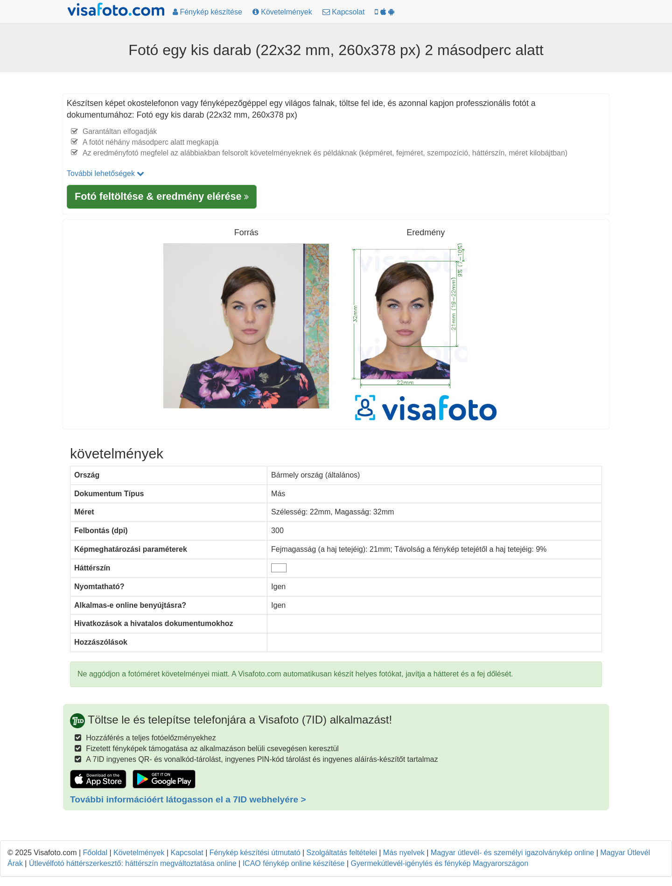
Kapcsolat (186, 853)
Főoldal (95, 853)
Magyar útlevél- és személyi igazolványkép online (512, 853)
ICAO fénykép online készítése (294, 863)
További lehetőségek (105, 173)
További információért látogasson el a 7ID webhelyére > (188, 799)
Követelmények (138, 853)
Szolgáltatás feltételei (342, 853)
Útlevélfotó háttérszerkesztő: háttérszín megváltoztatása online (133, 863)
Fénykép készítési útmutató (255, 853)
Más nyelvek (404, 853)
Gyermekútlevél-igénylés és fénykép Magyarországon (440, 863)
